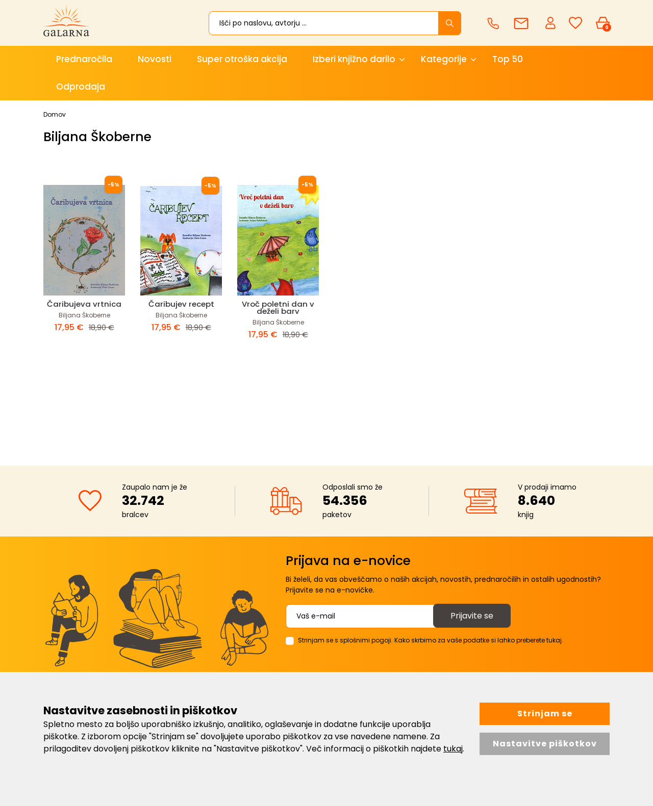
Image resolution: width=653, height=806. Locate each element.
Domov (54, 114)
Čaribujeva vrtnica (84, 304)
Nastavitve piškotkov (545, 743)
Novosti (154, 59)
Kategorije (444, 59)
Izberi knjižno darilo (354, 59)
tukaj (453, 749)
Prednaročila (84, 59)
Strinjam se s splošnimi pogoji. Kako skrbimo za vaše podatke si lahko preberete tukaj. (430, 640)
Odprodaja (80, 86)
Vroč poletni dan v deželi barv (278, 307)
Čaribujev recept (181, 304)
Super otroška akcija (242, 59)
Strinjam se (544, 713)
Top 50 (507, 59)
